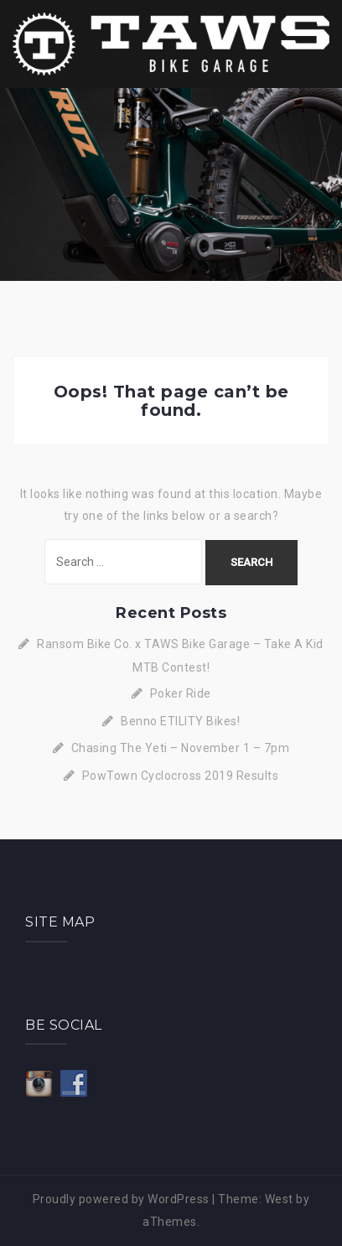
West (279, 1199)
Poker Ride (180, 693)
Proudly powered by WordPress (121, 1199)
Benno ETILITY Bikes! (180, 721)
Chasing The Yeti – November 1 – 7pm (180, 748)
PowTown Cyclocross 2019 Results (180, 775)
